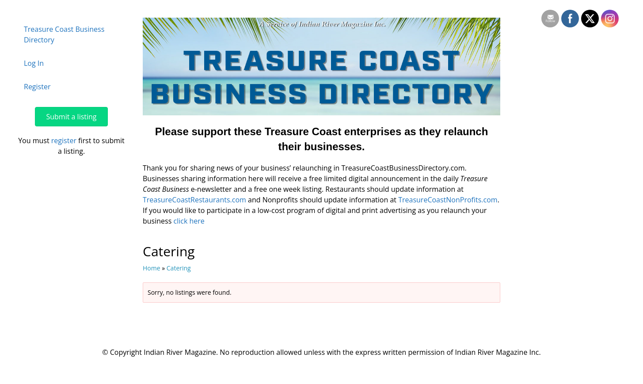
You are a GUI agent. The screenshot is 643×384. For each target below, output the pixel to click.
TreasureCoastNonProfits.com (447, 200)
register (63, 140)
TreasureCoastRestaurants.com (194, 200)
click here (188, 221)
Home (151, 268)
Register (37, 86)
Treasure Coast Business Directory (64, 34)
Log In (34, 63)
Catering (179, 268)
